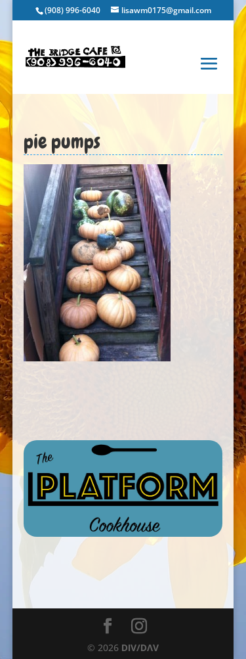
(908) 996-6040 (72, 10)
